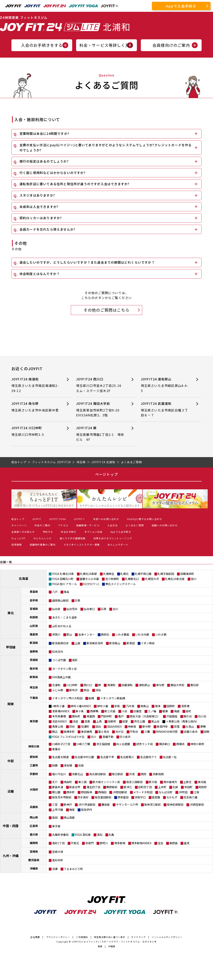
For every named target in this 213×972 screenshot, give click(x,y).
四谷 (72, 726)
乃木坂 (130, 706)
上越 (77, 643)
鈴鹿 (55, 765)
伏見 (132, 774)
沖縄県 (34, 868)
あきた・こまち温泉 (64, 617)
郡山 (69, 634)
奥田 (55, 817)
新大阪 (153, 782)
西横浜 (180, 744)
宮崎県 (34, 851)
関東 (10, 703)
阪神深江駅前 (152, 804)
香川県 (34, 834)
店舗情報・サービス (88, 525)
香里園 (156, 797)
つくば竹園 (59, 660)
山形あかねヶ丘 (61, 626)
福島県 (34, 634)
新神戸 (68, 804)
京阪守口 (140, 797)
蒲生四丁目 (93, 787)
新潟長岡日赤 (60, 643)
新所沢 (73, 690)
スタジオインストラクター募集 (82, 544)
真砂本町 (57, 860)
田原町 (171, 706)
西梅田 (102, 792)
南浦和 (111, 685)
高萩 (74, 660)
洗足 (75, 721)
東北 (10, 612)
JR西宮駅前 (197, 804)
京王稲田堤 (103, 744)
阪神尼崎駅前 (175, 804)
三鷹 (147, 732)
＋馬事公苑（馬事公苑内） (182, 721)
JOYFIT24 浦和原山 (165, 385)
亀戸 (121, 716)
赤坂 (117, 706)
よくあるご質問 (135, 525)
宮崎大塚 (57, 852)
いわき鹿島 (122, 634)
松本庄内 (57, 652)
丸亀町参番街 (60, 835)
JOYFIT (36, 519)
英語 (100, 946)
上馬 (99, 721)
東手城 (56, 826)
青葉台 (56, 749)
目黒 (87, 721)
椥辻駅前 (117, 774)
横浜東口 (164, 744)
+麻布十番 (58, 706)
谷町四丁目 (145, 787)
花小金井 (125, 737)
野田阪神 (86, 792)
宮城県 (34, 609)
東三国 (82, 782)
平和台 (134, 732)
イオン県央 (148, 643)
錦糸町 (76, 716)
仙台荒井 (71, 609)
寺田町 (188, 787)
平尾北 (75, 843)
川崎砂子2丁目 (61, 744)
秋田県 (34, 617)
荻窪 (177, 726)
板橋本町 (69, 732)
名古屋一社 (170, 757)
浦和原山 (144, 685)
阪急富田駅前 (103, 797)
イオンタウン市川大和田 (67, 698)
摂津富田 (122, 797)
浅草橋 (185, 706)
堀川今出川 (59, 774)
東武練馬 (86, 732)
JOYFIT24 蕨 (100, 433)
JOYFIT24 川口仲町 (35, 431)
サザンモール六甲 (127, 804)
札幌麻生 (108, 574)
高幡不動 (107, 737)
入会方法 (112, 525)
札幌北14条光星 (175, 579)
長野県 (34, 651)
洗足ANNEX (59, 721)
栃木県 (34, 668)
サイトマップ (138, 937)
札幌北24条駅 (88, 574)
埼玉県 (34, 687)
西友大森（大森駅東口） (145, 716)
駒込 (55, 732)
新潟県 (34, 643)
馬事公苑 (57, 726)
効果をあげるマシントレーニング (112, 538)
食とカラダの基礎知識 (73, 538)
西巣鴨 (94, 711)
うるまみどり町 (73, 869)
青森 (66, 592)
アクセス (63, 525)
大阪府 (34, 789)
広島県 (34, 826)
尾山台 (155, 721)
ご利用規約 (82, 937)
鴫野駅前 (111, 787)
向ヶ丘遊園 (123, 744)
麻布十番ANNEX (81, 706)
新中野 (146, 726)
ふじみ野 (57, 690)
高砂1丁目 (58, 843)
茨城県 (34, 660)
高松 (99, 835)
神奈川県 (33, 746)
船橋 (91, 698)
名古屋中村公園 (84, 757)
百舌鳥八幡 (190, 797)
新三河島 (109, 711)
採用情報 (16, 544)
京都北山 (77, 774)
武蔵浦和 (127, 685)
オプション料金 (93, 531)
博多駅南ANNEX (141, 843)
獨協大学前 (177, 685)
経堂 (125, 721)
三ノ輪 (152, 711)
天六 (55, 782)
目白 (98, 726)
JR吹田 (183, 792)
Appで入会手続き (181, 5)
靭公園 (56, 792)
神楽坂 (132, 726)
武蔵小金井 (191, 732)
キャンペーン (19, 525)
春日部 (194, 685)
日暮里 (137, 711)
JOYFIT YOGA (57, 519)
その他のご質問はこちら (106, 310)
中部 (10, 760)
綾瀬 (165, 711)
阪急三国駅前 (134, 782)
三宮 (55, 804)
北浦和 (56, 685)
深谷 (98, 690)
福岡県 (34, 843)
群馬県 (34, 677)
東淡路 (202, 782)
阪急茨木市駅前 (61, 797)
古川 (115, 609)
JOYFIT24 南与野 (35, 407)
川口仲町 (71, 685)
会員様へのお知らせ (23, 531)
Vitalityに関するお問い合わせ (144, 519)
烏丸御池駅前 (97, 774)
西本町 (70, 792)
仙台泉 (56, 609)
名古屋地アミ (148, 757)
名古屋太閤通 (60, 757)
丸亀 (111, 835)
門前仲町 (106, 716)
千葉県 (34, 698)
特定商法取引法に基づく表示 (109, 937)
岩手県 (34, 600)
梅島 (177, 711)
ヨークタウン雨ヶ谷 (64, 669)
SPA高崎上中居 (61, 677)
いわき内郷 (142, 634)
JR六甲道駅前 (86, 804)
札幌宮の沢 (152, 579)
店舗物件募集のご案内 (43, 544)
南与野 (160, 685)
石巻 (103, 609)
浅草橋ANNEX (60, 711)
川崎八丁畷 (83, 744)
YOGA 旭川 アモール (64, 584)
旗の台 (187, 716)
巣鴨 (203, 726)
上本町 (162, 787)
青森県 (34, 592)
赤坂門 (89, 843)
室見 (186, 843)
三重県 (34, 765)
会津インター (86, 634)
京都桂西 (158, 774)
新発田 (130, 643)
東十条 (80, 711)
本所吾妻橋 (59, 716)
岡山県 (34, 817)
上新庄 (187, 782)
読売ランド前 (144, 744)
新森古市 (74, 787)
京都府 (34, 774)
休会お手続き (68, 531)
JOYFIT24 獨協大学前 (100, 409)
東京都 (34, 721)
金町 (188, 711)
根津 (157, 706)
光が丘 (119, 732)
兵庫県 (34, 807)
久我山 (190, 726)
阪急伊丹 (86, 810)
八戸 (55, 592)
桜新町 (112, 721)
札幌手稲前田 (166, 574)
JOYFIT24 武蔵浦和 (165, 409)
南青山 (144, 706)
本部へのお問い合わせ (106, 519)
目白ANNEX (114, 726)
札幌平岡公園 (143, 574)
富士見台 (103, 732)
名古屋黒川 (127, 757)
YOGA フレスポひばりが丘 (68, 737)
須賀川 (56, 634)
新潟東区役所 (95, 643)
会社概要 (35, 937)
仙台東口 (89, 609)
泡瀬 (55, 869)
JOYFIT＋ (79, 519)
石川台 (202, 716)
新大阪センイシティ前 (106, 782)
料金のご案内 (42, 525)
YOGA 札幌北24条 (63, 574)
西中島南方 (170, 782)
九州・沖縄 (10, 855)
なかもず (171, 797)
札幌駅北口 (132, 579)
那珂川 (104, 843)
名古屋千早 (107, 757)
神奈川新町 (197, 744)
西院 (143, 774)
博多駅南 (119, 843)
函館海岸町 (187, 574)
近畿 (10, 791)
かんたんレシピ (42, 538)
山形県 (34, 626)
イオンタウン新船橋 (112, 698)
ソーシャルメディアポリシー (167, 937)
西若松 (105, 634)
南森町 (68, 782)
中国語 (111, 946)
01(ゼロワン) (91, 584)
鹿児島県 (33, 860)
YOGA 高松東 (83, 835)
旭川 (193, 579)
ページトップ (106, 474)
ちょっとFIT (18, 538)
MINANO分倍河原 (167, 732)
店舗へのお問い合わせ (165, 525)
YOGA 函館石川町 (63, 579)
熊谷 (86, 690)
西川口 (88, 685)
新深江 (128, 787)
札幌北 (124, 574)
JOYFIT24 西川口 (100, 385)
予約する (48, 531)
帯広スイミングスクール (120, 584)
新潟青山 (114, 643)
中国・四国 (10, 825)
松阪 (81, 765)
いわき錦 (160, 634)
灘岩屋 (105, 804)
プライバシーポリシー (58, 937)
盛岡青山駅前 (60, 600)
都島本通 (57, 787)
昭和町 (203, 787)
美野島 (173, 843)
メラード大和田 (142, 792)
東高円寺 (162, 726)
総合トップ (17, 519)
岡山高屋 (69, 817)
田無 (206, 732)
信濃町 (85, 726)
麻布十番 (102, 706)
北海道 (23, 578)
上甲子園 (57, 810)
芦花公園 (139, 721)
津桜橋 (68, 765)
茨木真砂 (83, 797)
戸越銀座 (171, 716)
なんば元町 (165, 792)
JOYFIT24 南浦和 (35, 385)
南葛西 (91, 716)
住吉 (160, 843)
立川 (93, 737)
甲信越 (10, 647)
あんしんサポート (118, 544)
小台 (124, 711)
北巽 (175, 787)
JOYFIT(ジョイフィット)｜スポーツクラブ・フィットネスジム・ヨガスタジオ (114, 941)
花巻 (77, 600)
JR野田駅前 (120, 792)
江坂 (196, 792)
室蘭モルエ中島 (89, 579)
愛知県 (34, 757)
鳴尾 (72, 810)
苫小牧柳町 (112, 579)
